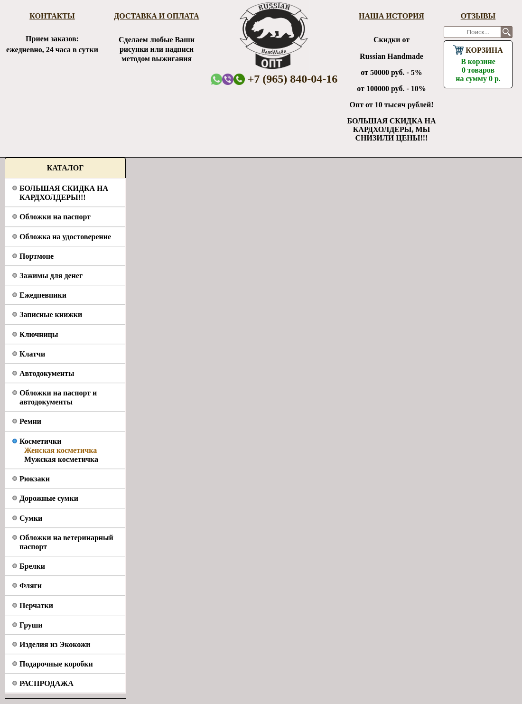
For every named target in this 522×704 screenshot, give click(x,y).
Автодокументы (46, 373)
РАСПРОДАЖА (46, 683)
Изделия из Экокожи (55, 644)
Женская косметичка (60, 450)
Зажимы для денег (51, 276)
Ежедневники (42, 295)
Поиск (507, 32)
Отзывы (478, 16)
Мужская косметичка (61, 459)
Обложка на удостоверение (65, 237)
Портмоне (36, 256)
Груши (31, 625)
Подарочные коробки (56, 664)
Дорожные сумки (48, 498)
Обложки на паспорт (55, 217)
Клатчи (32, 354)
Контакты (52, 16)
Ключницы (38, 334)
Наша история (391, 16)
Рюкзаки (34, 479)
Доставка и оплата (156, 16)
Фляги (30, 586)
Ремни (30, 421)
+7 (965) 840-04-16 (285, 79)
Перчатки (36, 605)
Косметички (40, 441)
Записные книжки (50, 314)
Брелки (32, 566)
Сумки (30, 518)
